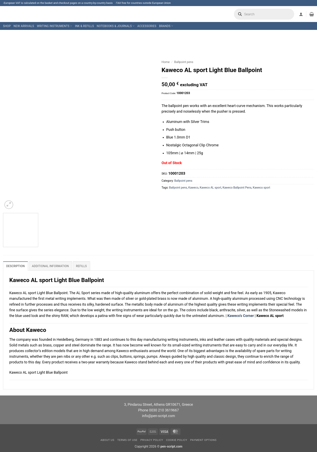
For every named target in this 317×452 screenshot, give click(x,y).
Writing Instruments (54, 26)
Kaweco (193, 187)
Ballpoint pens (183, 62)
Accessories (146, 26)
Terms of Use (127, 440)
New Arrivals (24, 26)
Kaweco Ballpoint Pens (237, 187)
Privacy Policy (151, 440)
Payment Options (203, 440)
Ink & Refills (84, 26)
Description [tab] (15, 266)
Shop (7, 26)
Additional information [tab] (50, 266)
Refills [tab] (81, 266)
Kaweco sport (261, 187)
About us (107, 440)
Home (166, 62)
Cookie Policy (176, 440)
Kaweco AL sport (210, 187)
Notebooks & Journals (116, 26)
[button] (301, 14)
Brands (166, 26)
